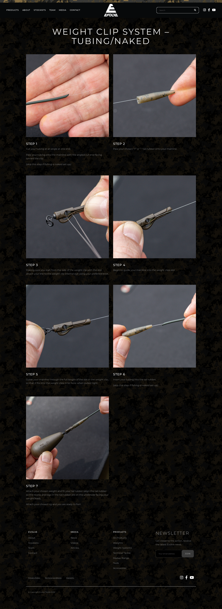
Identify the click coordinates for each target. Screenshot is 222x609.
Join (188, 553)
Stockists (33, 543)
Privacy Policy (34, 578)
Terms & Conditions (53, 578)
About (31, 538)
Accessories (119, 568)
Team (31, 548)
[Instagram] (204, 9)
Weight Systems (122, 548)
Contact (32, 553)
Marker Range (121, 558)
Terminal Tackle (122, 553)
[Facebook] (209, 9)
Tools (116, 563)
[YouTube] (214, 9)
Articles (75, 548)
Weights (118, 543)
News (74, 538)
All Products (120, 538)
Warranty (70, 578)
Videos (74, 543)
